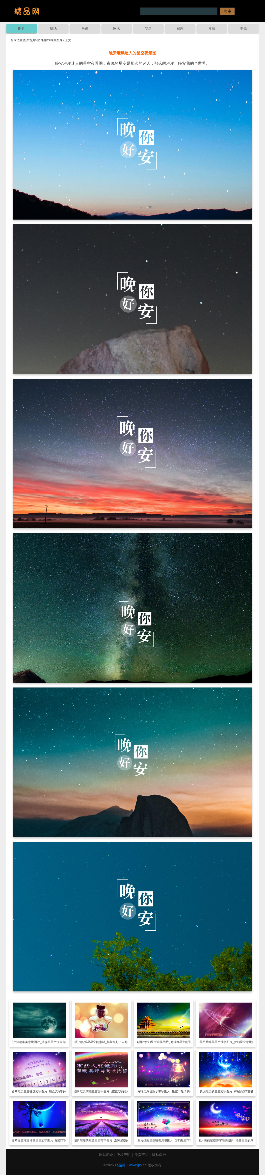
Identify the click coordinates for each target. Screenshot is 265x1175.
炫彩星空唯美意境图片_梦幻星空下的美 (169, 1140)
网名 (116, 29)
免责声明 (141, 1155)
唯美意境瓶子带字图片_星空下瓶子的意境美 (169, 1091)
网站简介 (106, 1155)
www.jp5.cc (137, 1165)
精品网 (120, 1165)
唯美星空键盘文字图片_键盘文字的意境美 (45, 1091)
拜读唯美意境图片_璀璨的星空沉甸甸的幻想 (45, 1042)
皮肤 (211, 29)
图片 (21, 29)
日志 (180, 29)
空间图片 (43, 40)
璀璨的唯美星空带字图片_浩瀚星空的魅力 (107, 1140)
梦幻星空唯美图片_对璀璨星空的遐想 (169, 1042)
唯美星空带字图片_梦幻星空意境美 (232, 1042)
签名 (148, 29)
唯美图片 (56, 40)
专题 (243, 29)
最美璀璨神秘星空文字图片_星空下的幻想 (45, 1140)
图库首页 (29, 40)
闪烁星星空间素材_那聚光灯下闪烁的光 (107, 1042)
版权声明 (124, 1155)
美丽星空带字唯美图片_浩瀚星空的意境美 (231, 1140)
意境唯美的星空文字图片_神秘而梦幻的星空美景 (232, 1091)
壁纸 (53, 29)
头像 (84, 29)
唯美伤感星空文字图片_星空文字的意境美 (107, 1091)
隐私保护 (159, 1155)
